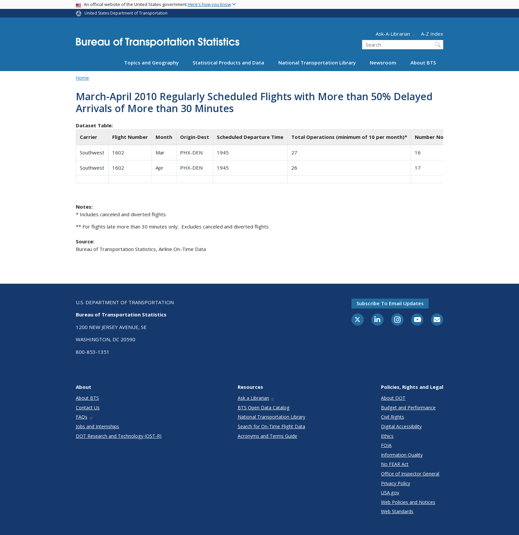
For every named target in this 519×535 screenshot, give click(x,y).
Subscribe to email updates (390, 303)
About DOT (393, 398)
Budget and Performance (408, 407)
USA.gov (390, 492)
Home (82, 78)
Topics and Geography (151, 62)
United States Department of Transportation (125, 13)
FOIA (386, 445)
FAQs (84, 417)
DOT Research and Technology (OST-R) (119, 436)
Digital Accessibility (401, 426)
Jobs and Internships (97, 426)
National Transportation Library (317, 62)
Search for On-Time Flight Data (271, 426)
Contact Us (88, 407)
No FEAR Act (394, 464)
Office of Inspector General (410, 474)
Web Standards (397, 511)
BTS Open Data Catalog (264, 407)
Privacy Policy (395, 483)
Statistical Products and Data (228, 62)
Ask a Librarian (256, 398)
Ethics (387, 436)
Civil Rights (392, 417)
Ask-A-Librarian (396, 33)
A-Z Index (432, 33)
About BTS (423, 62)
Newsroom (383, 62)
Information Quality (402, 455)
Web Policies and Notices (408, 502)
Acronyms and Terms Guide (267, 436)
